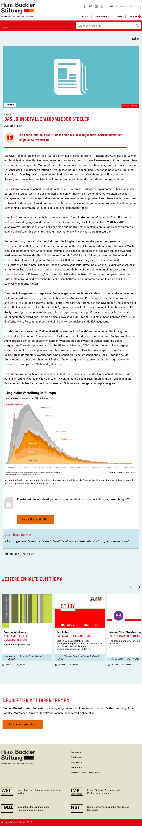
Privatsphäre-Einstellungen (84, 772)
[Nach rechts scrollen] (138, 587)
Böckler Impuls (130, 106)
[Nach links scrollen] (132, 587)
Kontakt (75, 752)
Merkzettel (76, 757)
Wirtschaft (10, 659)
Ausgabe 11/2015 (13, 126)
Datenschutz (77, 767)
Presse (119, 16)
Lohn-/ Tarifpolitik (91, 656)
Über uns (83, 16)
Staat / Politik (133, 659)
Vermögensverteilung (22, 541)
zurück (135, 38)
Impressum (76, 762)
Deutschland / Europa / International (102, 541)
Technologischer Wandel (30, 656)
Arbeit (61, 659)
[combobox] (104, 25)
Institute (133, 16)
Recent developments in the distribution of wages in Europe (70, 499)
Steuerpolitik (117, 659)
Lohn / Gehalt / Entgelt (57, 541)
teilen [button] (28, 553)
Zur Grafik (51, 483)
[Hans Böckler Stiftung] (18, 763)
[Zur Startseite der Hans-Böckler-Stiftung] (18, 15)
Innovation (10, 656)
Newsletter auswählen (22, 724)
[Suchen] (137, 25)
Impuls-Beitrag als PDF (34, 521)
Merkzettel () (102, 16)
